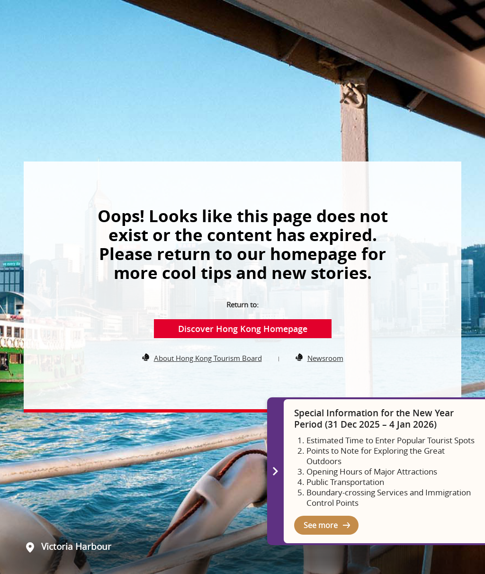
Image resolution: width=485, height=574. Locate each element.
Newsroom (325, 358)
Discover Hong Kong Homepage (242, 328)
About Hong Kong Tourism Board (208, 358)
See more (321, 525)
